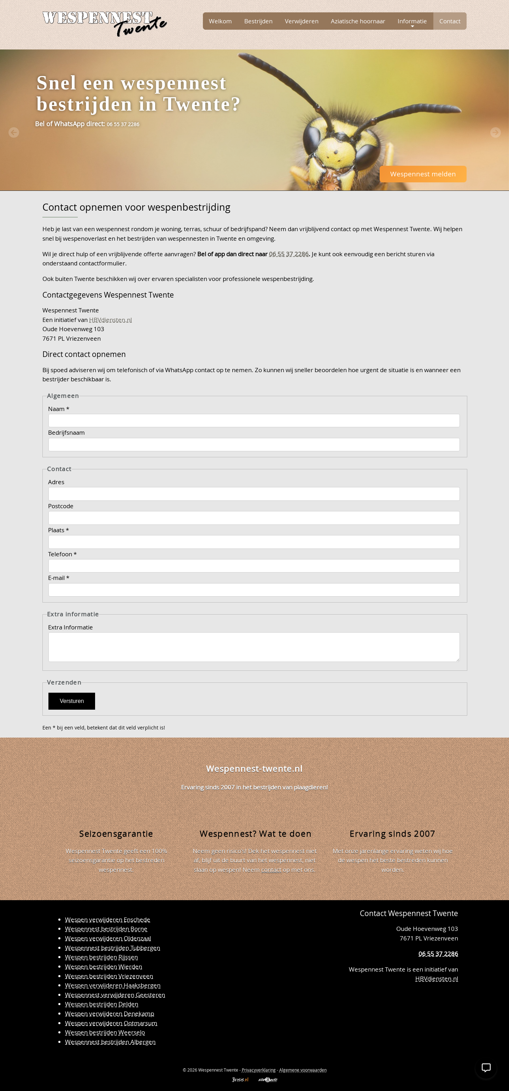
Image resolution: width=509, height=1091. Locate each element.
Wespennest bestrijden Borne (106, 929)
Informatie (412, 23)
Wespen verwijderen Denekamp (109, 1013)
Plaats (58, 530)
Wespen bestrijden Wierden (103, 966)
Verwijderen (301, 21)
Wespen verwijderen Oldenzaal (108, 938)
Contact (450, 21)
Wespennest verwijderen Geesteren (115, 995)
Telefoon (62, 554)
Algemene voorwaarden (303, 1070)
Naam (58, 409)
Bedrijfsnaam (67, 432)
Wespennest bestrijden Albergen (110, 1042)
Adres (57, 482)
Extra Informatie (71, 627)
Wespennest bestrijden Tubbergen (112, 948)
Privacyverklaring (259, 1070)
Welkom (220, 21)
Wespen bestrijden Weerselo (105, 1032)
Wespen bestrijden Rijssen (101, 957)
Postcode (61, 506)
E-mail (58, 578)
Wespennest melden (423, 173)
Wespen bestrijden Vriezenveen (109, 976)
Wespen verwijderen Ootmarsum (111, 1023)
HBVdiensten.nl (110, 320)
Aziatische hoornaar (358, 21)
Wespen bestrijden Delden (101, 1004)
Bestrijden (258, 21)
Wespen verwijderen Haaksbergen (112, 985)
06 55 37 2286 (289, 254)
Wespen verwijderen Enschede (107, 919)
